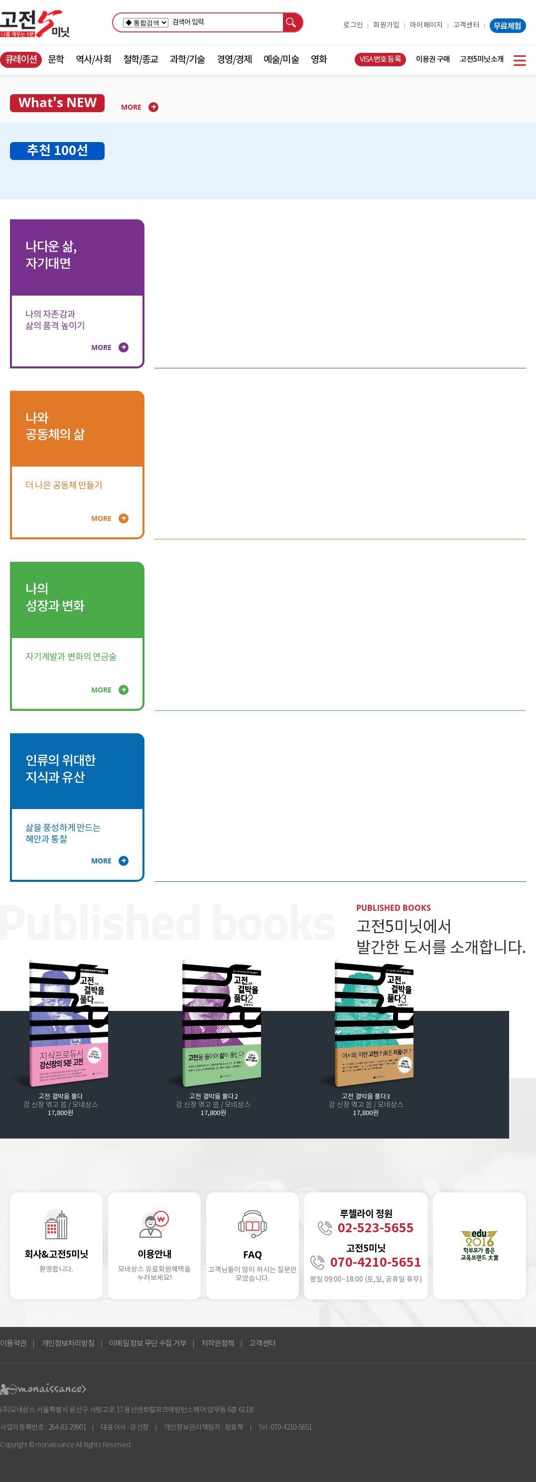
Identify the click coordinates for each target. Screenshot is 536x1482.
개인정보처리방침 (67, 1343)
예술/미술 (281, 59)
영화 (319, 59)
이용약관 (13, 1343)
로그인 (353, 25)
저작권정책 (217, 1343)
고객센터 (466, 25)
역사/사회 (93, 59)
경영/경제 (234, 59)
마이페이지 (426, 25)
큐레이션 (21, 59)
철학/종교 (140, 59)
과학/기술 (187, 59)
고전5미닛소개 (482, 59)
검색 (293, 22)
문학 (56, 59)
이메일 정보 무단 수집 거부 (147, 1343)
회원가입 (386, 25)
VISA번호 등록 (380, 59)
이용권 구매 (433, 59)
